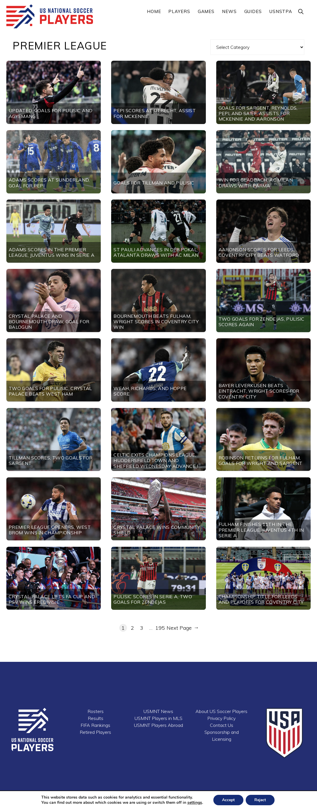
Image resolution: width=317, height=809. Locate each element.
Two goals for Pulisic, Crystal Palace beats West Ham (50, 391)
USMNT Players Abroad (158, 725)
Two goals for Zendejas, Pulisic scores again (262, 321)
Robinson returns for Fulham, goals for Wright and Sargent (261, 460)
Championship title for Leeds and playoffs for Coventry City (261, 599)
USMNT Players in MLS (158, 718)
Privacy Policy (221, 718)
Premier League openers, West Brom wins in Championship (50, 529)
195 (160, 628)
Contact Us (221, 725)
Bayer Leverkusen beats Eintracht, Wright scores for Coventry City (259, 391)
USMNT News (158, 711)
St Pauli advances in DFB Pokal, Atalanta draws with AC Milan (155, 252)
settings (194, 802)
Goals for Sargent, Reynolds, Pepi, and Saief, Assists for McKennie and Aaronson (258, 113)
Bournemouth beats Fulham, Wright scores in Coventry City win (156, 321)
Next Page (182, 628)
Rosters (95, 711)
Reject (260, 800)
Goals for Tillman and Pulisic (153, 183)
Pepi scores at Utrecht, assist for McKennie (154, 113)
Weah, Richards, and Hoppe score (150, 391)
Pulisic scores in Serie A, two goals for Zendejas (152, 599)
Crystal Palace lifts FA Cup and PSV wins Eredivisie (52, 599)
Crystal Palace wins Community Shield (156, 529)
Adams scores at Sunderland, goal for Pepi (49, 182)
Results (95, 718)
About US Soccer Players (221, 711)
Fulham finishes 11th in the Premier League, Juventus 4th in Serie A (261, 529)
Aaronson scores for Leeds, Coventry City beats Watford (259, 252)
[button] (301, 11)
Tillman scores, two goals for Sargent (50, 460)
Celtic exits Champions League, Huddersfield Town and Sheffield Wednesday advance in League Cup (157, 463)
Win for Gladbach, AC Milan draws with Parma (256, 182)
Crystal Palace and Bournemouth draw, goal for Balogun (49, 321)
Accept (228, 800)
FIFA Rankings (95, 725)
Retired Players (95, 732)
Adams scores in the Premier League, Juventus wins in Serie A (51, 252)
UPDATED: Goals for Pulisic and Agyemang (51, 113)
